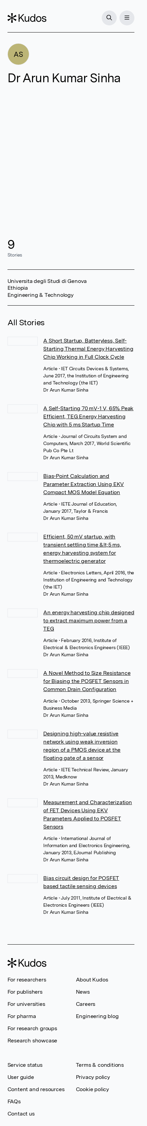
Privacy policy (93, 1077)
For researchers (26, 979)
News (83, 992)
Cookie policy (92, 1089)
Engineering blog (97, 1016)
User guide (20, 1077)
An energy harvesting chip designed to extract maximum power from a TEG (88, 620)
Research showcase (32, 1040)
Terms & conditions (100, 1065)
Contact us (21, 1113)
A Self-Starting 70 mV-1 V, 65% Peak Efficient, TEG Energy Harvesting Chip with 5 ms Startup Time (88, 416)
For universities (26, 1004)
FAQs (14, 1101)
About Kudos (92, 979)
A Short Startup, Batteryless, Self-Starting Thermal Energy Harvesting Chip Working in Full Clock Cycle (88, 348)
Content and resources (36, 1089)
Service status (25, 1065)
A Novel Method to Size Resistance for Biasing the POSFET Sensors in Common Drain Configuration (86, 681)
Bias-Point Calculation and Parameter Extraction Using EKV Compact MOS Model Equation (83, 484)
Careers (86, 1004)
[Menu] (126, 17)
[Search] (109, 17)
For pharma (21, 1016)
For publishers (25, 992)
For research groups (32, 1028)
